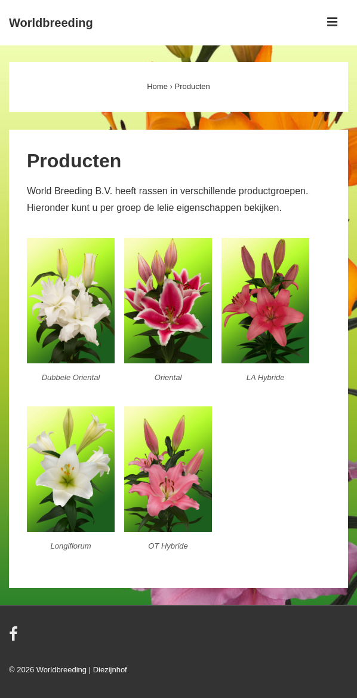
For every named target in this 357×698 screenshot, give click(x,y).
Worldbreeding (51, 22)
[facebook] (15, 637)
